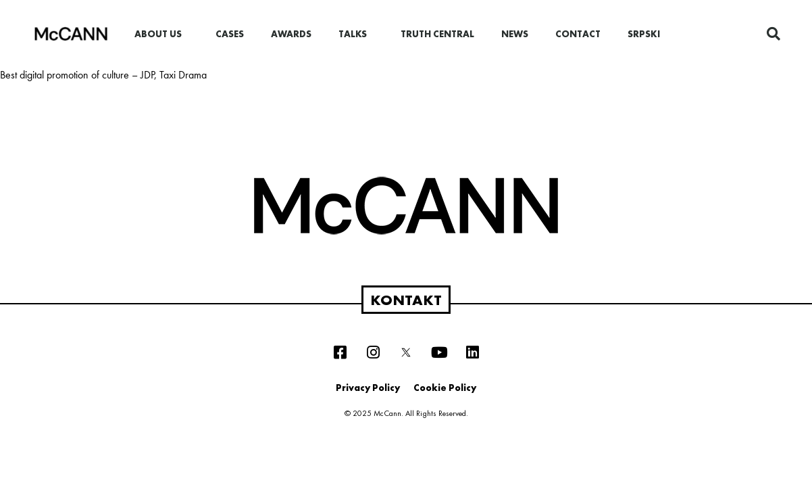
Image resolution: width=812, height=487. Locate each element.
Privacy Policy (368, 387)
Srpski (644, 34)
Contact (578, 34)
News (514, 34)
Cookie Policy (444, 387)
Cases (229, 34)
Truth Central (437, 34)
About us (161, 34)
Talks (356, 34)
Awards (291, 34)
